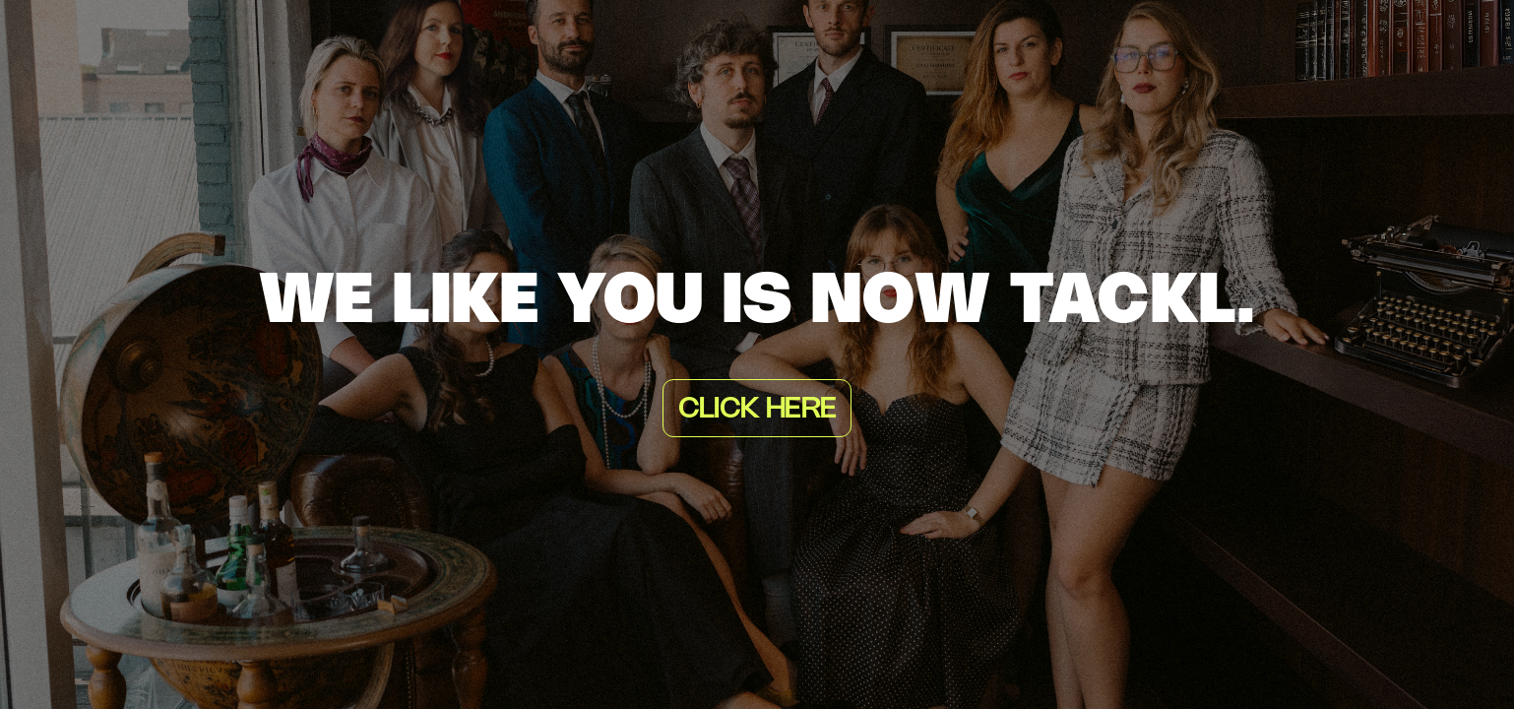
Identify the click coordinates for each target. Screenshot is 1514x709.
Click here (757, 409)
